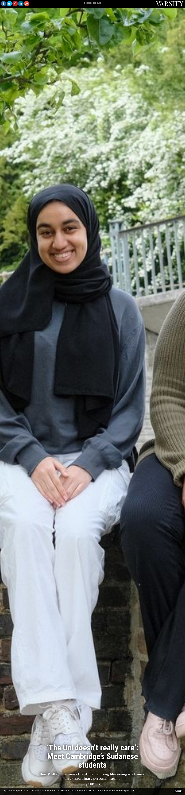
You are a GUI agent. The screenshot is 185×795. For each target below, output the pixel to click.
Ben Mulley (94, 784)
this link (130, 790)
